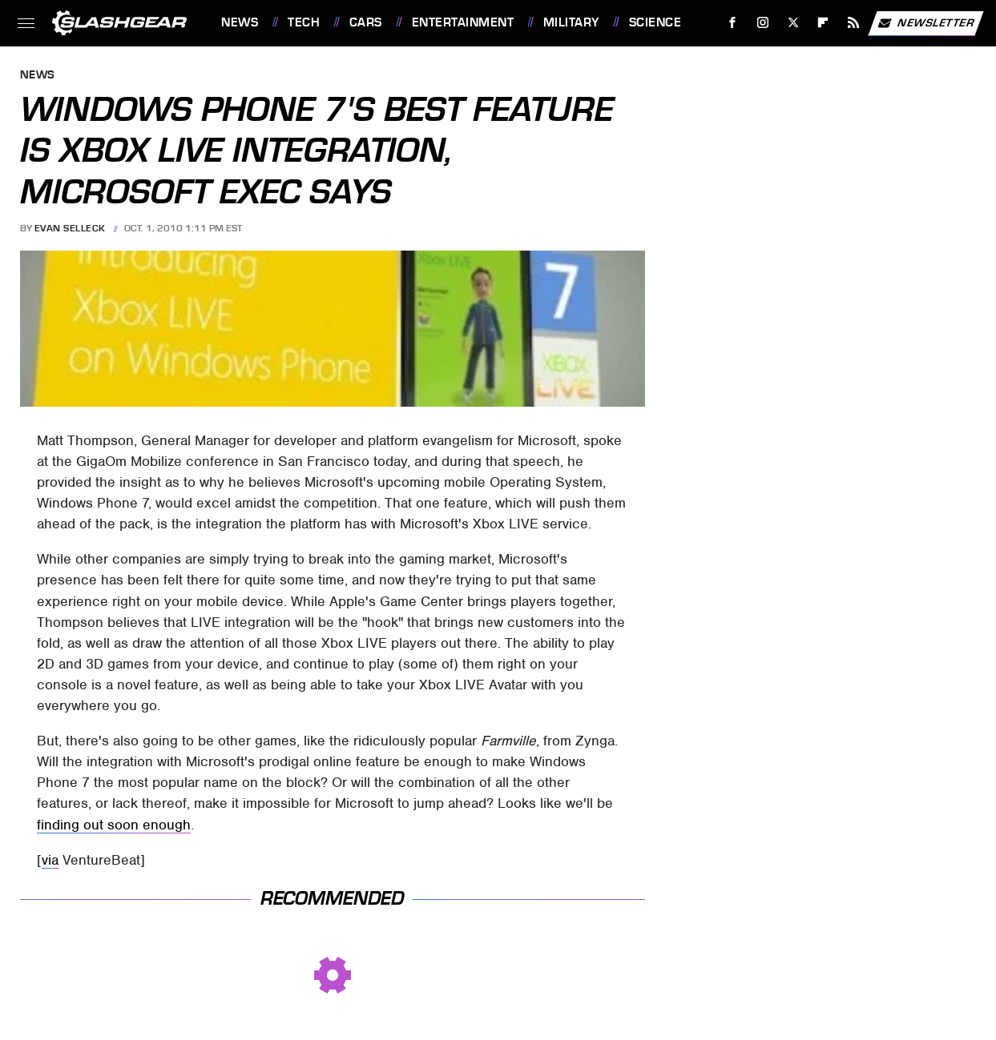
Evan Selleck (70, 228)
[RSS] (853, 22)
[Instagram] (763, 22)
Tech (304, 22)
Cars (365, 22)
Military (571, 22)
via (50, 860)
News (239, 22)
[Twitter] (792, 22)
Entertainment (463, 22)
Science (655, 22)
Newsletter (925, 23)
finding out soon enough (114, 824)
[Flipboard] (823, 22)
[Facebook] (732, 22)
